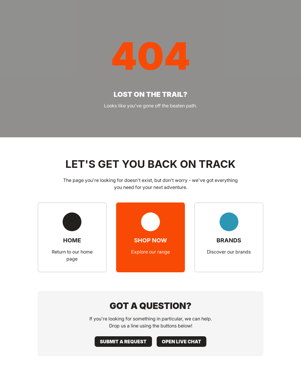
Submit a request (123, 341)
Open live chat (181, 341)
